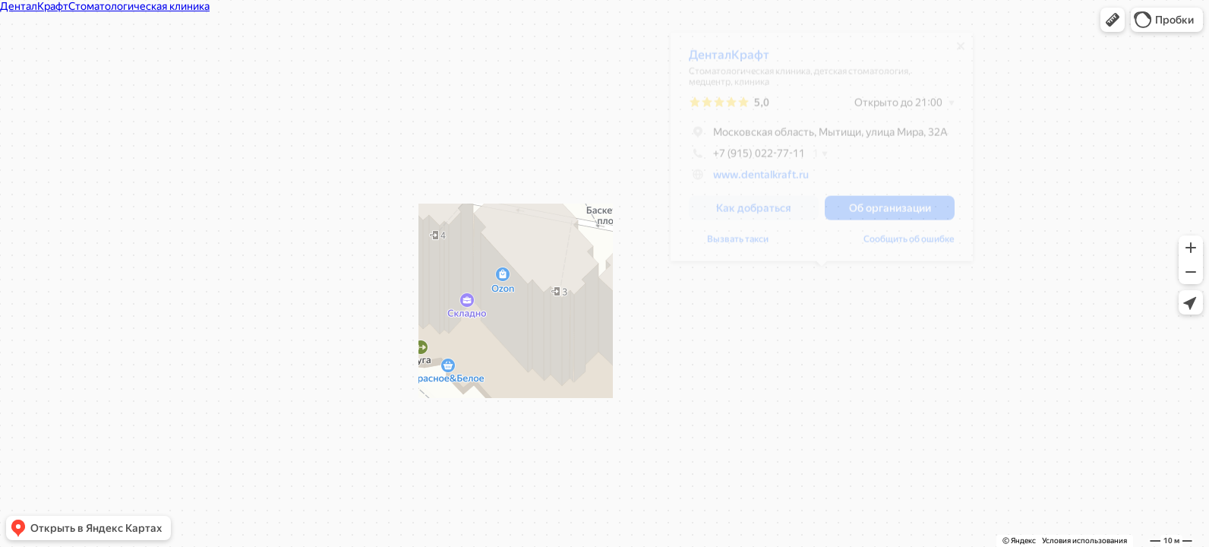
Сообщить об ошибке (909, 244)
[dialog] (822, 152)
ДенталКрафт (729, 60)
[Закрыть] (961, 52)
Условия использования (1084, 540)
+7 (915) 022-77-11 (747, 159)
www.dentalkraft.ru (761, 180)
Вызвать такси (738, 244)
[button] (1112, 20)
